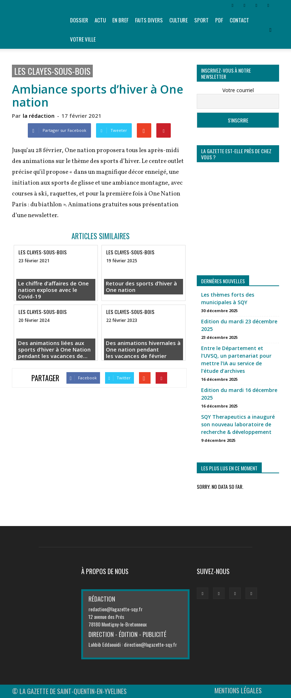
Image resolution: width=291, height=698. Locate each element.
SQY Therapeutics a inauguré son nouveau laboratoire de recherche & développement (238, 424)
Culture (178, 20)
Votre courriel (238, 90)
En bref (120, 20)
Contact (239, 20)
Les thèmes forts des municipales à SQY (227, 298)
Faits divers (149, 20)
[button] (270, 29)
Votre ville (83, 39)
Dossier (79, 20)
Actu (100, 20)
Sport (201, 20)
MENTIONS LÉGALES (238, 690)
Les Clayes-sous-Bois (52, 71)
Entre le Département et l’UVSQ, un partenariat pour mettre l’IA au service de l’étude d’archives (236, 359)
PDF (219, 20)
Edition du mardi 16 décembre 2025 (239, 394)
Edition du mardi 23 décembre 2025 (239, 325)
